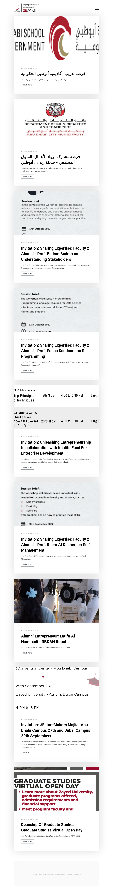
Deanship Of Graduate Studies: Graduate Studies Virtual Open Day (51, 827)
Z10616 (24, 68)
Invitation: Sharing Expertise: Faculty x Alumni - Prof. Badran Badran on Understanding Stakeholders (55, 254)
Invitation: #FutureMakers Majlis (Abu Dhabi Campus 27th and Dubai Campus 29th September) (55, 730)
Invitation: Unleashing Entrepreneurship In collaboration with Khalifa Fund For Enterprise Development (56, 448)
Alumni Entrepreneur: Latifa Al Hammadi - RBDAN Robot (48, 639)
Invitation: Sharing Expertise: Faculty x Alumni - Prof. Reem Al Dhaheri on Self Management (55, 545)
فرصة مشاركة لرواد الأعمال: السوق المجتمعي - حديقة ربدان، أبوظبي (50, 159)
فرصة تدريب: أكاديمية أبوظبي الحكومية (53, 73)
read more (27, 85)
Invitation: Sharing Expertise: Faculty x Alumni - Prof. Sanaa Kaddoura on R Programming (55, 351)
